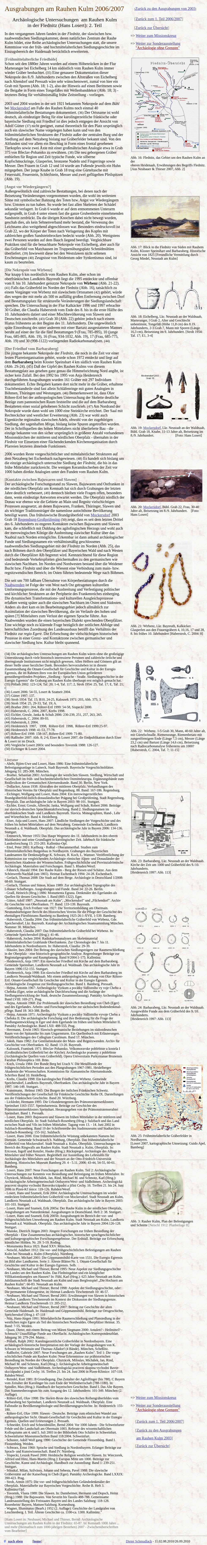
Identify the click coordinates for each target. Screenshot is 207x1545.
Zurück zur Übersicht (151, 28)
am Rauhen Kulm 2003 (154, 1438)
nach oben (15, 1541)
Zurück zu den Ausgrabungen (159, 1430)
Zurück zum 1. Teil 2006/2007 (159, 19)
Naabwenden (15, 585)
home (37, 1541)
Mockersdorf (20, 108)
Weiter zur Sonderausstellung (158, 43)
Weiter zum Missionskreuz (156, 36)
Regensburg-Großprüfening (39, 519)
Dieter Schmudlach (139, 1541)
